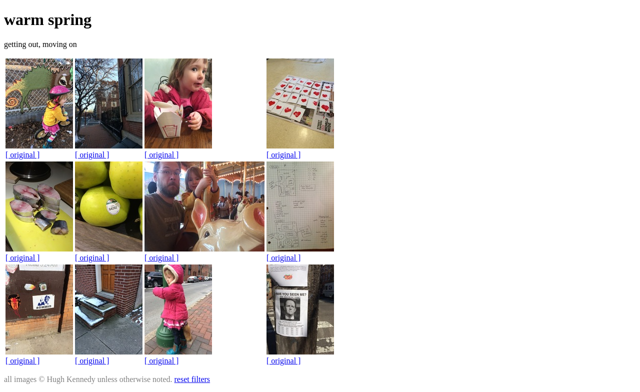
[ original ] (23, 154)
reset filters (192, 379)
